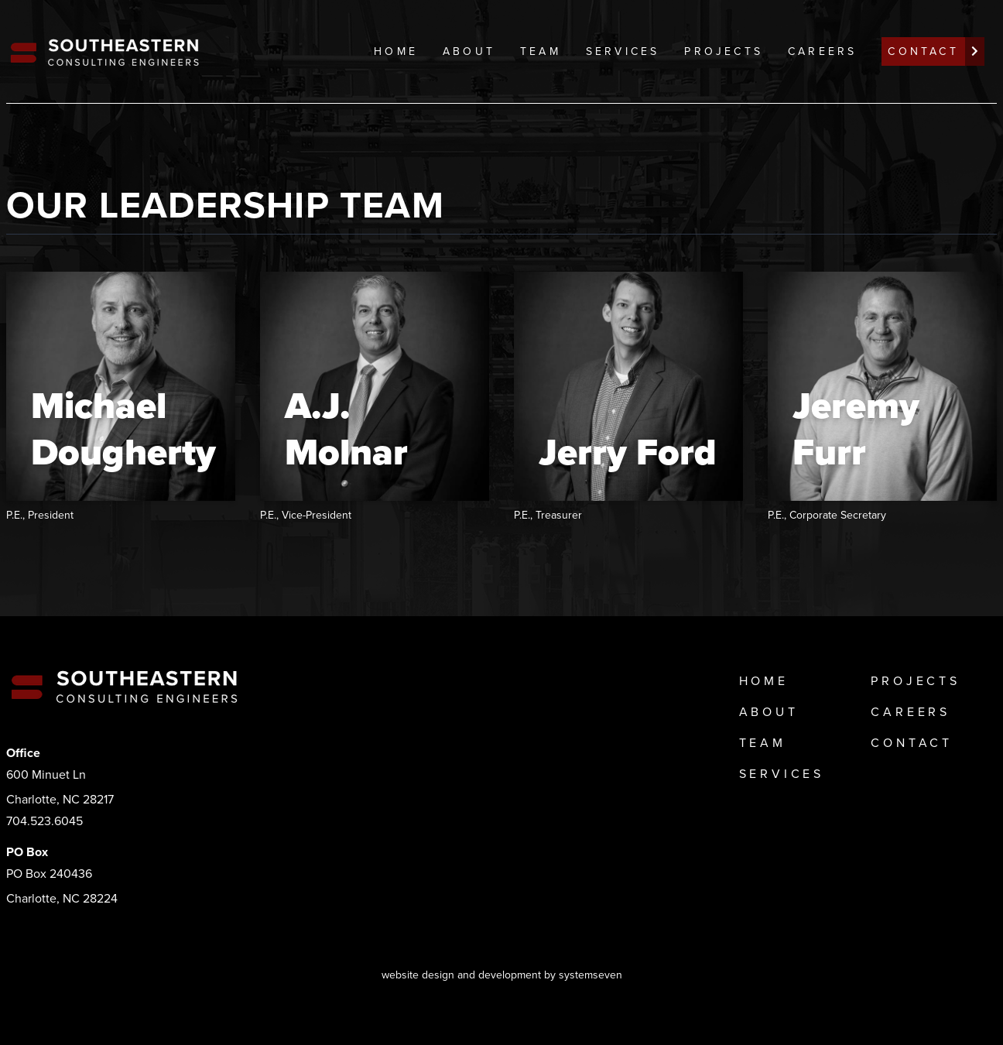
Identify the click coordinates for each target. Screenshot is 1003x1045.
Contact (912, 743)
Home (396, 51)
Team (540, 51)
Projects (723, 51)
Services (623, 51)
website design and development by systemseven (502, 975)
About (469, 51)
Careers (822, 51)
